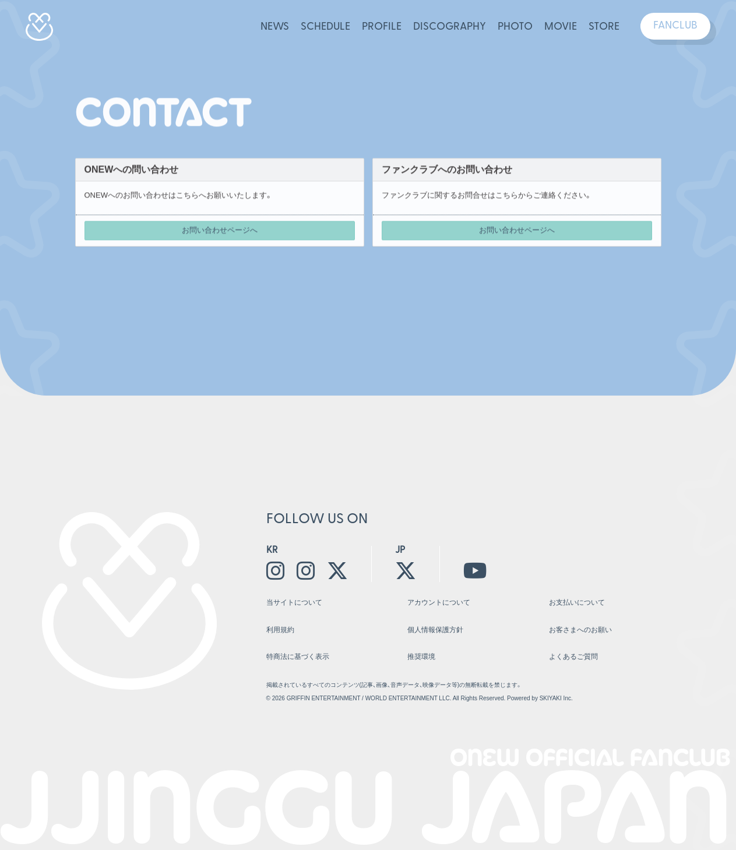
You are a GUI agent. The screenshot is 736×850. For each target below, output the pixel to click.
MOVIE (560, 27)
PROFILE (382, 27)
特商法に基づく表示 (297, 657)
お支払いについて (577, 602)
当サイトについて (294, 602)
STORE (604, 27)
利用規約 (280, 630)
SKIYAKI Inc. (556, 698)
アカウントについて (438, 602)
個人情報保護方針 (435, 630)
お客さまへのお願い (580, 630)
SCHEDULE (325, 27)
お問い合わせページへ (220, 231)
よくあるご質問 (573, 657)
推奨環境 (421, 657)
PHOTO (515, 27)
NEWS (274, 27)
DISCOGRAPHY (449, 27)
